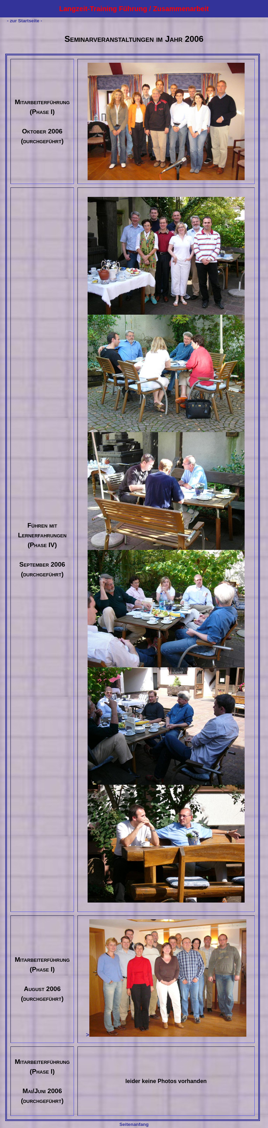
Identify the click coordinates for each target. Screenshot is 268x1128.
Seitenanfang (134, 1124)
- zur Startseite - (24, 20)
